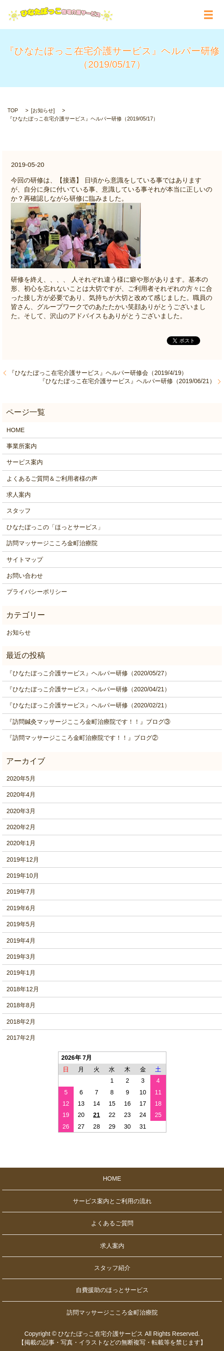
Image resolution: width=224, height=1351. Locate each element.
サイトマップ (24, 559)
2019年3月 (21, 956)
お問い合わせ (24, 575)
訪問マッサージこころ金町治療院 (51, 543)
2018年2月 (21, 1021)
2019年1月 (21, 972)
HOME (15, 429)
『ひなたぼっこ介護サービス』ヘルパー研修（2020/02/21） (88, 705)
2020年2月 (21, 827)
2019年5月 (21, 924)
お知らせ (42, 110)
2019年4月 (21, 940)
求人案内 (18, 494)
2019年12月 (22, 859)
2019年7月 (21, 891)
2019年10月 (22, 875)
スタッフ (18, 510)
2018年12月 (22, 989)
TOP (12, 110)
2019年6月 (21, 908)
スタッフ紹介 (112, 1267)
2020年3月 (21, 810)
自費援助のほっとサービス (112, 1289)
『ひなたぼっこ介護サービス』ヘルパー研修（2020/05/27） (88, 673)
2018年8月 (21, 1005)
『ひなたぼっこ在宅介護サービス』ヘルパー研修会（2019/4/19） (98, 372)
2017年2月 (21, 1037)
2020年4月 (21, 794)
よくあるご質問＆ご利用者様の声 (51, 478)
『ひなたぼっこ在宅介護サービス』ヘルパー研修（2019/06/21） (127, 381)
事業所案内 (21, 446)
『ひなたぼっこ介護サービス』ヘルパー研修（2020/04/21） (88, 689)
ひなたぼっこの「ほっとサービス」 (55, 527)
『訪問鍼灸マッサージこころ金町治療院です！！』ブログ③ (88, 721)
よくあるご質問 (112, 1223)
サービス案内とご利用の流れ (112, 1201)
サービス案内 (24, 462)
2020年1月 (21, 843)
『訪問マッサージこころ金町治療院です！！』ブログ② (82, 737)
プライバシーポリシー (36, 591)
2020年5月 (21, 778)
